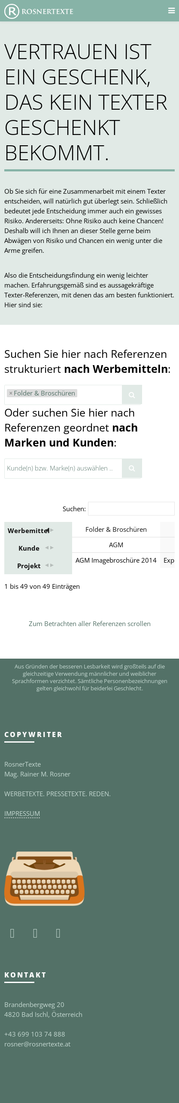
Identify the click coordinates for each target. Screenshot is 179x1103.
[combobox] (72, 395)
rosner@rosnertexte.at (37, 1044)
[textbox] (81, 394)
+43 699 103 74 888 (34, 1034)
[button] (49, 530)
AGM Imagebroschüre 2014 (116, 560)
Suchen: (74, 509)
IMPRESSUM (22, 813)
